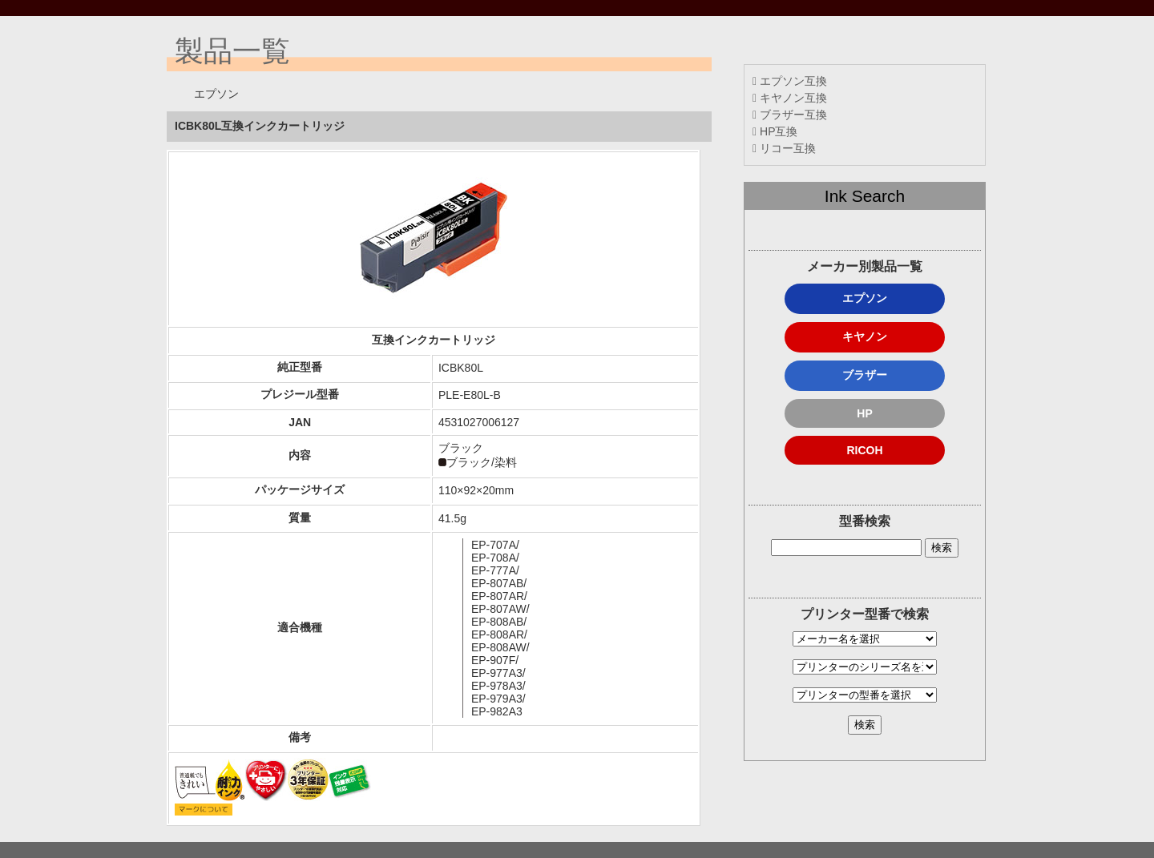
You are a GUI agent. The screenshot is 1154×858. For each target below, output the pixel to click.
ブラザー (864, 375)
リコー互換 (784, 148)
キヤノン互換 (790, 97)
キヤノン (864, 336)
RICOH (864, 450)
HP (864, 413)
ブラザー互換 (790, 114)
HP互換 (775, 131)
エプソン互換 (790, 81)
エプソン (864, 298)
